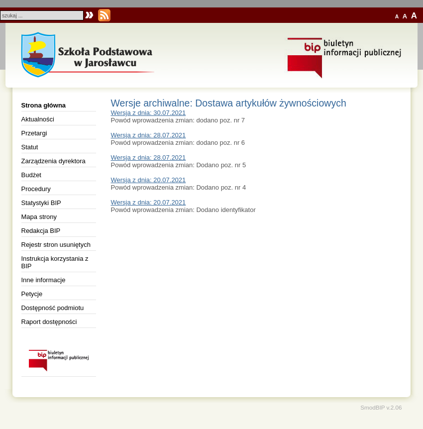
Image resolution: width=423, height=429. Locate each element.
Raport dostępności (49, 321)
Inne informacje (43, 280)
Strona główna (43, 105)
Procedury (36, 189)
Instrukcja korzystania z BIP (55, 262)
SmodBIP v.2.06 (381, 407)
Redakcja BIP (41, 230)
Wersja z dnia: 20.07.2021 (148, 180)
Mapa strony (39, 216)
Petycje (32, 294)
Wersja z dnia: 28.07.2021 (148, 135)
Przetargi (34, 133)
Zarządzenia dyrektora (53, 161)
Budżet (31, 175)
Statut (29, 147)
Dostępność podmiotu (52, 308)
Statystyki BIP (41, 203)
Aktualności (37, 119)
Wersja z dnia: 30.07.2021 (148, 112)
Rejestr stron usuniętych (56, 244)
